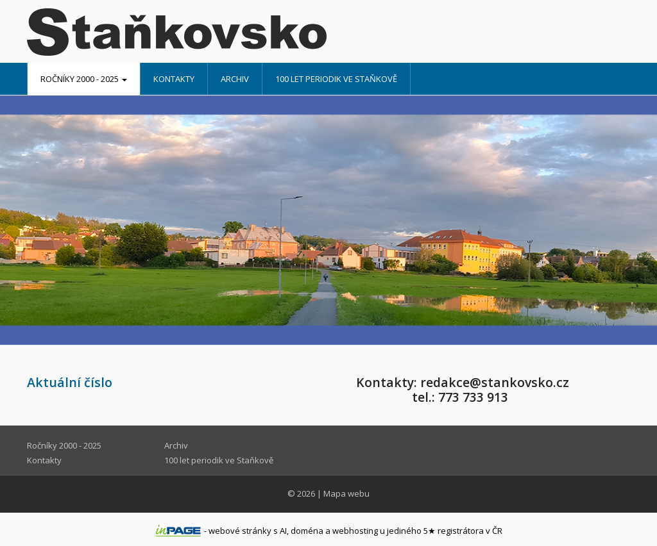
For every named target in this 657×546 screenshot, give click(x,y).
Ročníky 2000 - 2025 (83, 79)
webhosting (355, 530)
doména (307, 530)
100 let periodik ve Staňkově (336, 79)
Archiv (235, 79)
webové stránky (240, 530)
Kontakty (173, 79)
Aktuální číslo (69, 382)
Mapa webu (346, 493)
